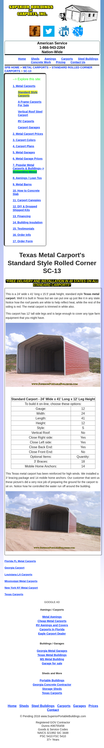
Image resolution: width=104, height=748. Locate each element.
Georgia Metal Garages (52, 650)
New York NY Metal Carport (21, 587)
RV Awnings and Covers (52, 625)
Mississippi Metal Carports (21, 581)
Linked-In (63, 32)
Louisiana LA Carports (18, 574)
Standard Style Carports (28, 94)
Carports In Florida (52, 629)
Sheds (35, 58)
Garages (79, 706)
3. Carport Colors (24, 140)
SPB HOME (12, 67)
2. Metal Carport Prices (28, 133)
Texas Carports (14, 594)
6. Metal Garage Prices (28, 158)
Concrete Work (41, 62)
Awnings (50, 58)
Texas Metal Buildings (51, 655)
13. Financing (22, 216)
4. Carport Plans (23, 146)
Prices (93, 706)
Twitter (49, 32)
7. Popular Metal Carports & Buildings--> (28, 168)
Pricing (60, 62)
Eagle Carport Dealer (52, 633)
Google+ (77, 32)
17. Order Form (23, 241)
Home (22, 58)
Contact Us (77, 62)
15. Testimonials (23, 228)
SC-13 (27, 71)
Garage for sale (52, 663)
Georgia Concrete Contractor (52, 684)
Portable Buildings (52, 680)
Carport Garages (29, 127)
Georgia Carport (15, 567)
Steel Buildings (88, 58)
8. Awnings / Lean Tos (27, 178)
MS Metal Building (52, 659)
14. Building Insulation (28, 222)
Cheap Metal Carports (52, 621)
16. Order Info (22, 234)
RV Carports (26, 121)
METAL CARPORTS (35, 67)
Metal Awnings (52, 616)
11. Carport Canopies (27, 200)
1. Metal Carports (24, 86)
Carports (67, 58)
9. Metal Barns (22, 184)
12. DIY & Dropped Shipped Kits (25, 208)
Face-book (35, 32)
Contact (53, 709)
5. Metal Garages (24, 152)
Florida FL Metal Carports (20, 561)
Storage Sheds (52, 688)
